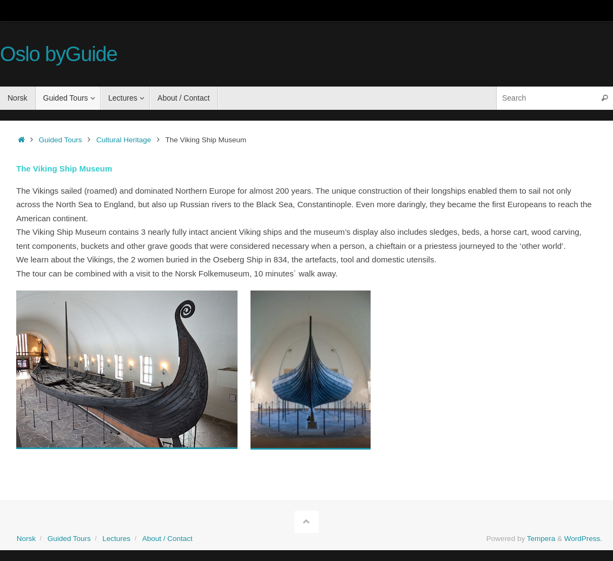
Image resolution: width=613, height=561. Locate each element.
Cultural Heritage (123, 140)
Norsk (26, 538)
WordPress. (583, 538)
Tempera (541, 538)
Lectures (116, 538)
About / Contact (167, 538)
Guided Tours (60, 140)
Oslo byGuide (58, 54)
